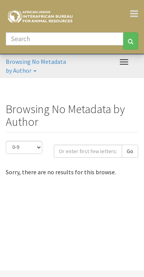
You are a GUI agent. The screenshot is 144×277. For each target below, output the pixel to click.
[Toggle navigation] (137, 13)
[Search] (64, 38)
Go (130, 151)
